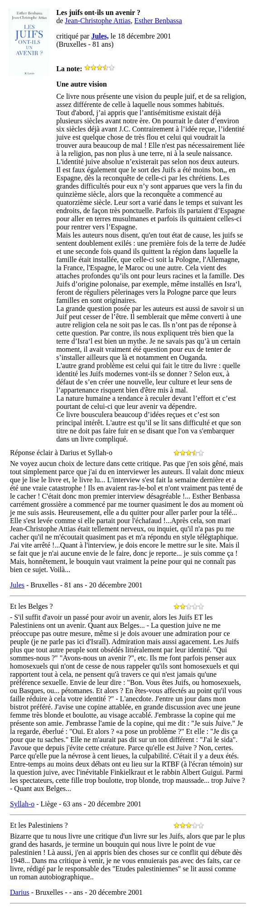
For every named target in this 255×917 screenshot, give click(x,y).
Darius (19, 892)
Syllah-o (22, 804)
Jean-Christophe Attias (97, 20)
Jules (17, 585)
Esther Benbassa (158, 20)
